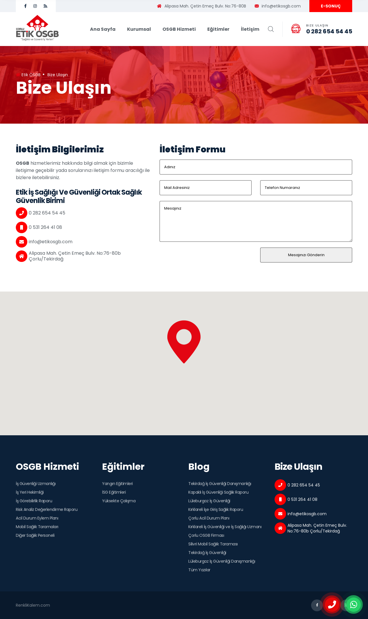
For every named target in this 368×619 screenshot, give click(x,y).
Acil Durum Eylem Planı (37, 518)
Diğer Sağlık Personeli (35, 535)
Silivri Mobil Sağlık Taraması (213, 544)
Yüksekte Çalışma (118, 501)
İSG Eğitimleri (114, 492)
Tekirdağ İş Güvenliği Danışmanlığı (219, 483)
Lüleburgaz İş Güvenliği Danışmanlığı (221, 561)
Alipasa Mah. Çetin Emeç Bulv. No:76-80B (201, 6)
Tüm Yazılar (199, 570)
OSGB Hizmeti (179, 29)
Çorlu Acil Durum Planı (208, 518)
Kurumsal (139, 29)
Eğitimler (218, 29)
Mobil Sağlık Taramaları (37, 527)
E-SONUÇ (331, 6)
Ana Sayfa (103, 29)
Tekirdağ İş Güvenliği (207, 552)
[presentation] (203, 259)
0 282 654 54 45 (329, 31)
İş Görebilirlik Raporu (34, 501)
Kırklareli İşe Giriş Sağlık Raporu (215, 509)
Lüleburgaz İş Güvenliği (209, 501)
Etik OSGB (28, 75)
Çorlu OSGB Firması (206, 535)
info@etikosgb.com (278, 6)
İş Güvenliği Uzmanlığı (35, 483)
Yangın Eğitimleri (117, 483)
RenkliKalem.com (33, 605)
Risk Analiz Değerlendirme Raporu (46, 509)
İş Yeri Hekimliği (30, 492)
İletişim (250, 29)
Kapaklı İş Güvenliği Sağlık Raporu (218, 492)
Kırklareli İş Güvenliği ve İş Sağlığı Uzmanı (224, 527)
